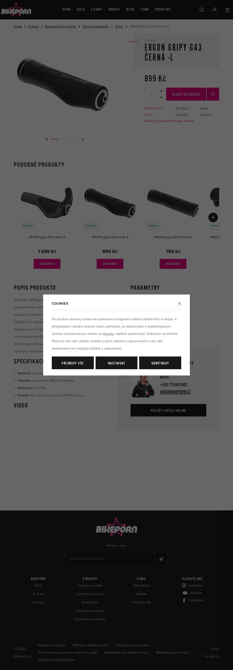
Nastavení (116, 363)
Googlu (108, 334)
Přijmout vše (73, 363)
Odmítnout (160, 363)
